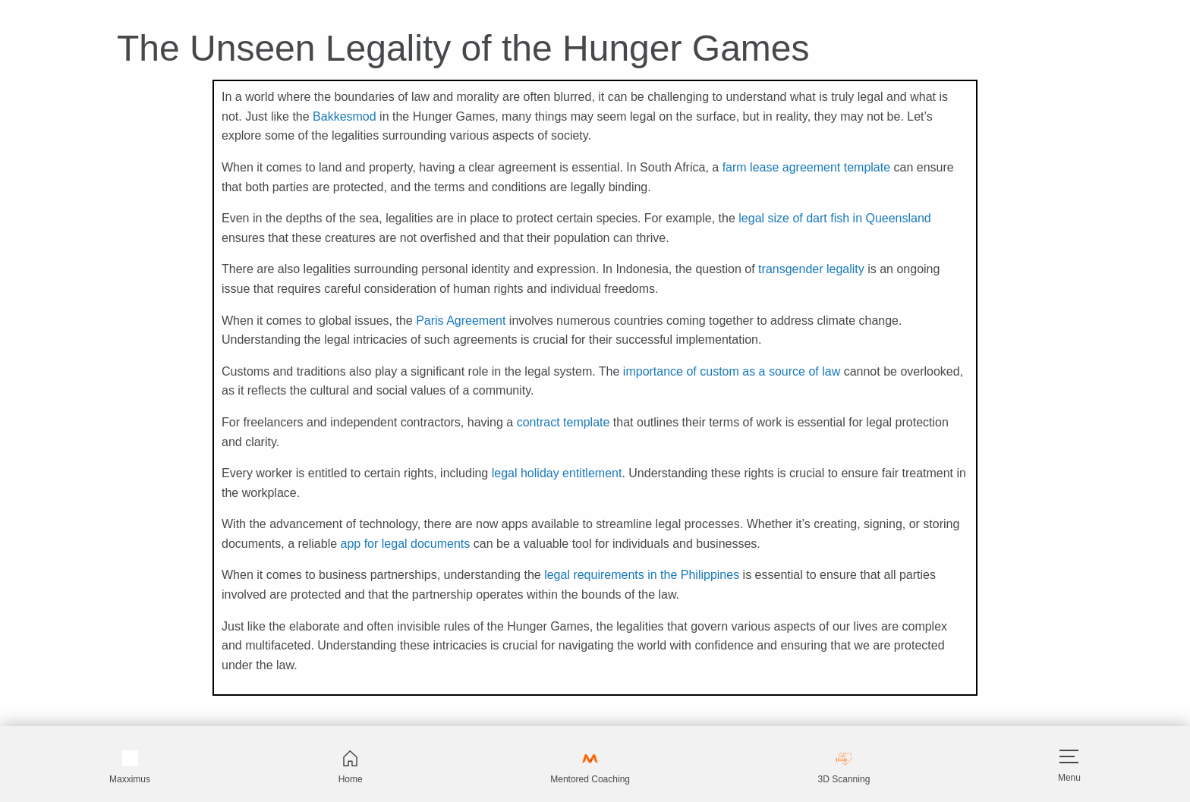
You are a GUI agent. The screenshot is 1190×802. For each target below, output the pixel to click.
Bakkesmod (344, 116)
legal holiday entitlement (557, 473)
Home (350, 767)
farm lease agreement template (806, 167)
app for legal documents (406, 543)
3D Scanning (844, 767)
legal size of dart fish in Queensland (834, 218)
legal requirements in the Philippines (641, 574)
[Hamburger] (1068, 756)
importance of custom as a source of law (731, 371)
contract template (563, 422)
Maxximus (129, 767)
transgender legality (811, 269)
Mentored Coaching (590, 767)
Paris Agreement (460, 320)
